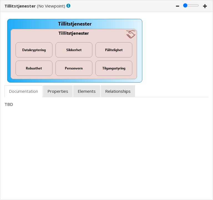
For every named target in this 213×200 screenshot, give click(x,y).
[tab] (23, 91)
